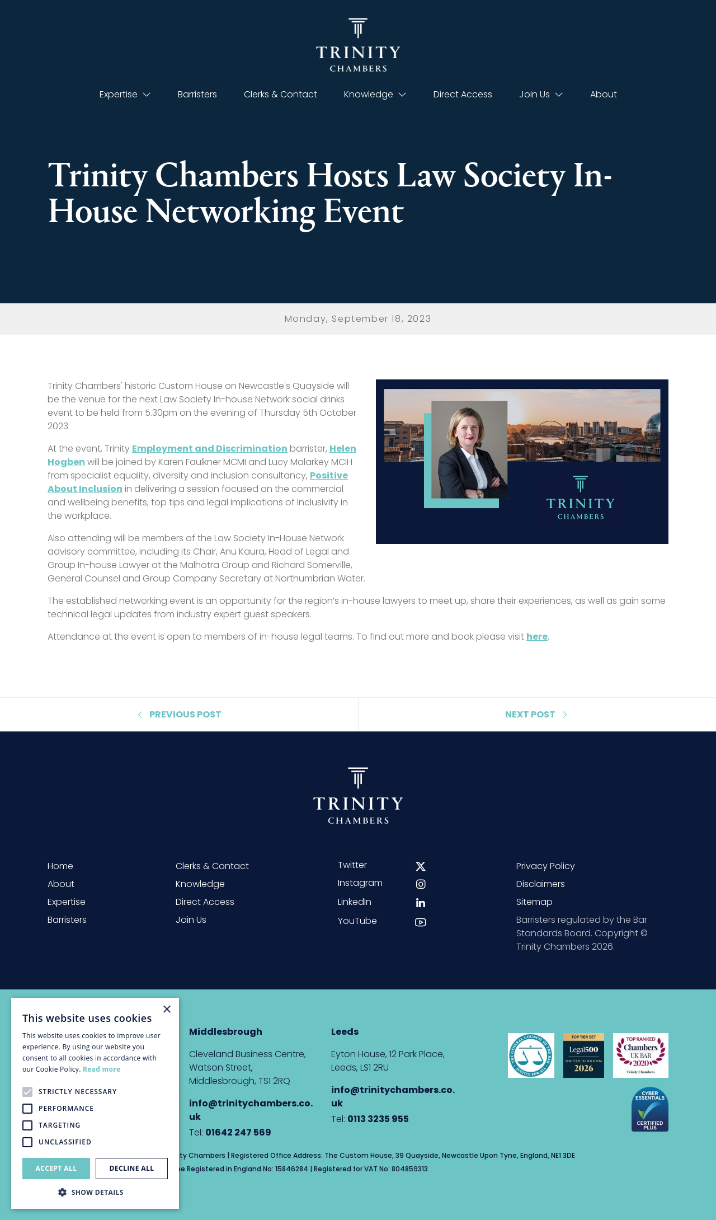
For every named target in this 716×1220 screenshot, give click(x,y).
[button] (95, 1192)
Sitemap (534, 901)
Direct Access (463, 94)
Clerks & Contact (280, 94)
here (537, 636)
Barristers (197, 94)
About (603, 94)
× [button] (166, 1010)
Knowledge (375, 94)
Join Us (541, 94)
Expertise (125, 94)
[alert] (95, 1103)
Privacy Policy (545, 866)
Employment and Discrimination (210, 448)
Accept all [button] (56, 1168)
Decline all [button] (132, 1168)
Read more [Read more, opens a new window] (101, 1069)
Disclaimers (540, 884)
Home (60, 866)
